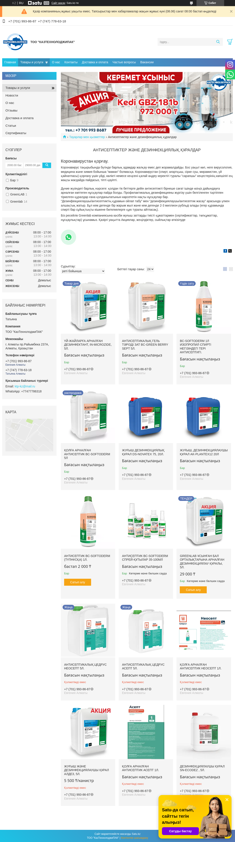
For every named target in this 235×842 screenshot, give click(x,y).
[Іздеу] (218, 42)
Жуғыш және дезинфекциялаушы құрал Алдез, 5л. (86, 770)
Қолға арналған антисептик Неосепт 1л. (200, 666)
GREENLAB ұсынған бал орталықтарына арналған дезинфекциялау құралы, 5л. (202, 561)
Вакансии (147, 62)
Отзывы (11, 110)
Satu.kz (136, 833)
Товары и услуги (31, 62)
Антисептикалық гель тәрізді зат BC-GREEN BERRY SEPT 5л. (145, 344)
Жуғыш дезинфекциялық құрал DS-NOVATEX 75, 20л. (143, 452)
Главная (10, 62)
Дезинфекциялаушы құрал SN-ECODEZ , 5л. (202, 768)
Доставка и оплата (95, 62)
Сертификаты (15, 133)
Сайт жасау (58, 3)
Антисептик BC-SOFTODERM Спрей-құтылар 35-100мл (145, 558)
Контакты (70, 62)
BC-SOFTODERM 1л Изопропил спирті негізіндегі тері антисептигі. (195, 346)
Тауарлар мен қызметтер (87, 137)
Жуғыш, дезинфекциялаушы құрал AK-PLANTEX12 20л (204, 452)
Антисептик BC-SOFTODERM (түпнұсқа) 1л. (87, 558)
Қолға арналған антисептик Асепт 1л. (140, 768)
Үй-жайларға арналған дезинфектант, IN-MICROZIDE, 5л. (88, 344)
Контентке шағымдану (134, 837)
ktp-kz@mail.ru (25, 386)
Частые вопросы (124, 62)
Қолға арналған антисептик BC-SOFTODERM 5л (87, 454)
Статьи (10, 125)
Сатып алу (77, 582)
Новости (11, 95)
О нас (56, 62)
